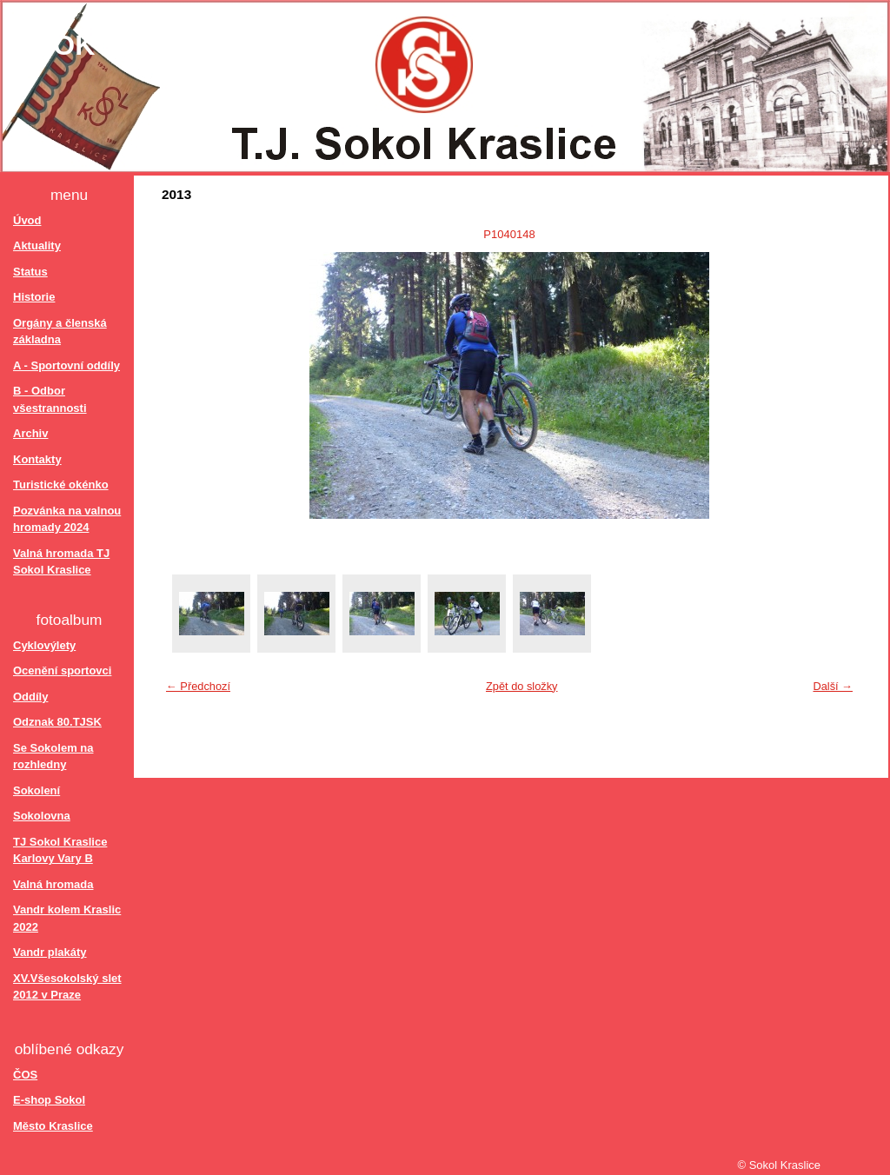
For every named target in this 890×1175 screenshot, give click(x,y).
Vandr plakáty (50, 952)
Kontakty (37, 459)
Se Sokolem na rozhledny (53, 756)
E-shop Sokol (49, 1099)
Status (30, 271)
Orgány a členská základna (60, 331)
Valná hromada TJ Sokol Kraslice (61, 562)
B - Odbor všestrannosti (50, 399)
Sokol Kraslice (159, 45)
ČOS (25, 1074)
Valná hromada (53, 884)
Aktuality (37, 245)
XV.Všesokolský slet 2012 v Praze (67, 987)
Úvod (27, 220)
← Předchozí (198, 686)
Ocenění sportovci (62, 670)
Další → (833, 686)
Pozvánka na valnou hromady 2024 (67, 519)
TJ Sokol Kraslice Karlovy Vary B (60, 850)
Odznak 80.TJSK (57, 721)
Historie (34, 296)
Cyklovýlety (44, 645)
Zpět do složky (522, 686)
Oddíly (30, 696)
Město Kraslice (53, 1125)
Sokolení (36, 790)
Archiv (30, 433)
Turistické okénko (61, 484)
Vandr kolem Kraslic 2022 (67, 918)
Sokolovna (41, 815)
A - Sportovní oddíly (66, 365)
